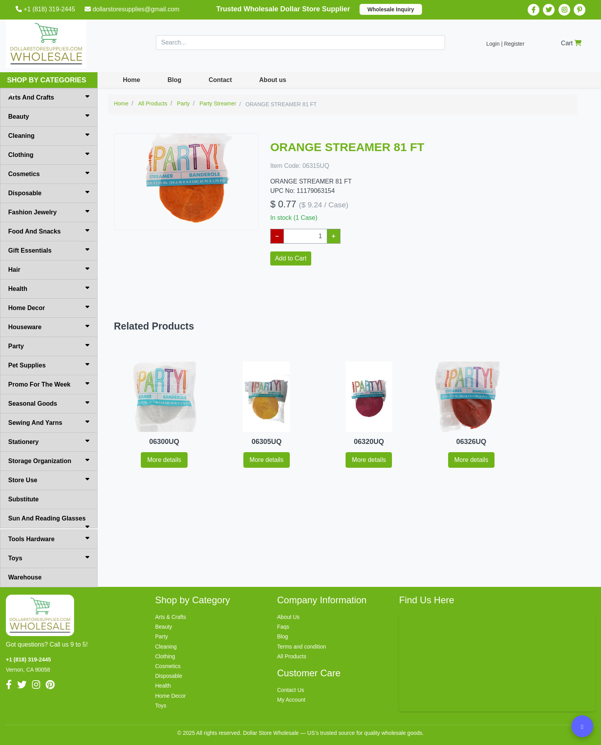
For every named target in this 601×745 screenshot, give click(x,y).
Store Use (48, 479)
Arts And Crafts (48, 97)
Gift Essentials (48, 250)
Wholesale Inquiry (390, 9)
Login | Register (505, 44)
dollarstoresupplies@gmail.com (133, 9)
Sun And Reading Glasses (48, 521)
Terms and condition (301, 646)
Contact (220, 80)
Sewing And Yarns (48, 422)
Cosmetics (48, 173)
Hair (48, 269)
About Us (288, 617)
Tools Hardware (48, 538)
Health (48, 288)
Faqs (283, 627)
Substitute (23, 499)
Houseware (48, 326)
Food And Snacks (48, 231)
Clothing (48, 154)
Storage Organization (48, 460)
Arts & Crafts (170, 617)
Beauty (48, 116)
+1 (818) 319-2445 (46, 9)
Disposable (48, 192)
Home (131, 80)
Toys (48, 557)
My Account (291, 700)
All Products (292, 656)
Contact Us (290, 690)
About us (272, 80)
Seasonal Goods (48, 403)
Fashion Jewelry (48, 212)
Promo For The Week (48, 384)
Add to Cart (291, 258)
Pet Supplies (48, 365)
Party (48, 345)
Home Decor (48, 307)
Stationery (48, 441)
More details (164, 459)
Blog (174, 80)
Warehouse (25, 577)
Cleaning (48, 135)
